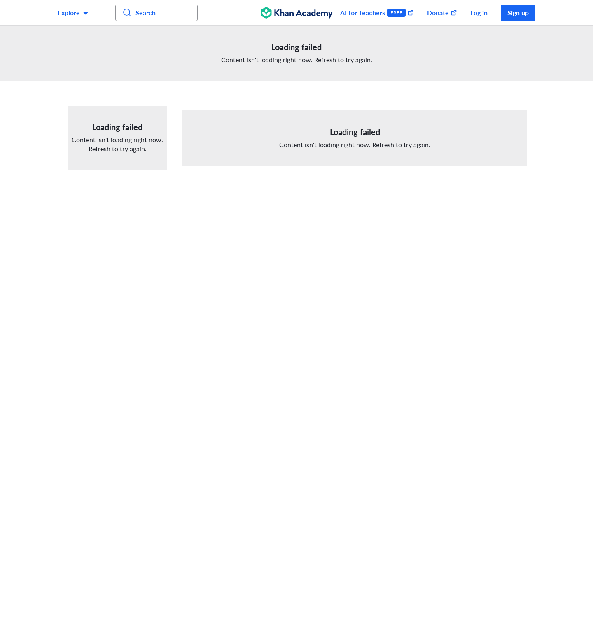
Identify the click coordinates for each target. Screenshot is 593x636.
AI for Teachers (377, 13)
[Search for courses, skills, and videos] (156, 13)
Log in (479, 12)
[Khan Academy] (297, 12)
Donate (442, 12)
